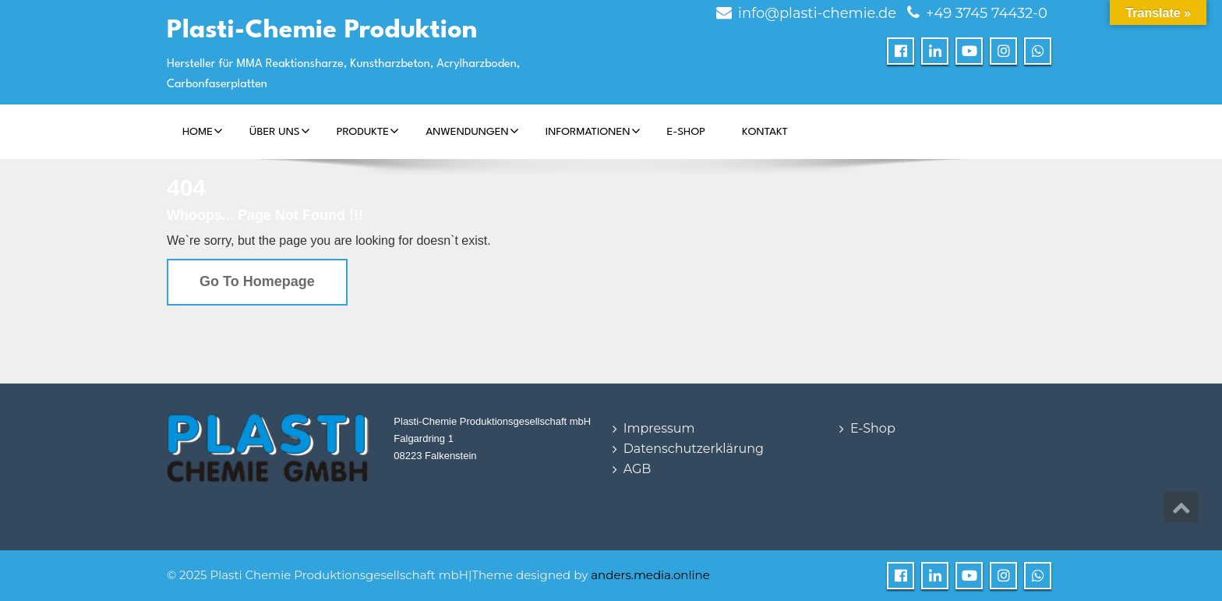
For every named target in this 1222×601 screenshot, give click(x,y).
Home (202, 131)
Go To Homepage (257, 281)
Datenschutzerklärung (693, 448)
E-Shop (686, 131)
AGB (637, 468)
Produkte (368, 131)
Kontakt (765, 131)
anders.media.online (650, 574)
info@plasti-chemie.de (817, 13)
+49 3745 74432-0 (986, 13)
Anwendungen (472, 131)
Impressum (659, 428)
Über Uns (279, 131)
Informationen (593, 131)
